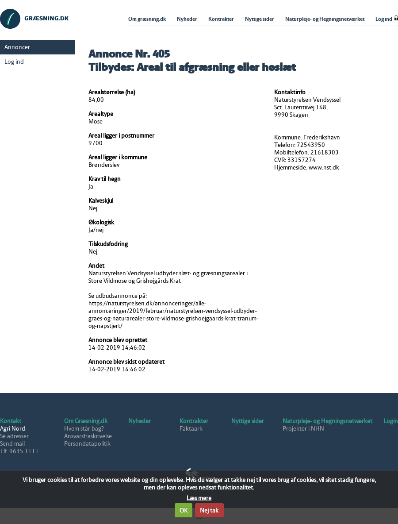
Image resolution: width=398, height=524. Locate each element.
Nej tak (209, 510)
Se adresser (14, 436)
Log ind (14, 62)
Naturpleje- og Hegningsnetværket (327, 421)
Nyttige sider (247, 421)
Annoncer (17, 47)
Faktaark (191, 428)
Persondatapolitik (87, 443)
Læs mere (199, 498)
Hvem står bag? (84, 428)
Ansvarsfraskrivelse (88, 436)
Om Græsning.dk (85, 421)
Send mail (12, 443)
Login (390, 421)
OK (184, 510)
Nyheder (139, 421)
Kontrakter (194, 421)
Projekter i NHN (303, 428)
